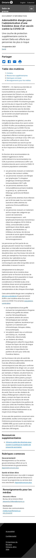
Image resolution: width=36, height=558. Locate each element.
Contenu (10, 73)
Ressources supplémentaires (17, 76)
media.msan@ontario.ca (11, 511)
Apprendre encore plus (10, 468)
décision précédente (9, 296)
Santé (4, 49)
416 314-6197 (7, 513)
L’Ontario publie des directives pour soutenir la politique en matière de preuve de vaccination (18, 444)
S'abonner (31, 3)
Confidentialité (11, 536)
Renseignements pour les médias (19, 80)
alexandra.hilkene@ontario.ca (13, 501)
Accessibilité (10, 531)
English (23, 3)
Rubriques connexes (14, 78)
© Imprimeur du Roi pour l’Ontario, (11, 545)
